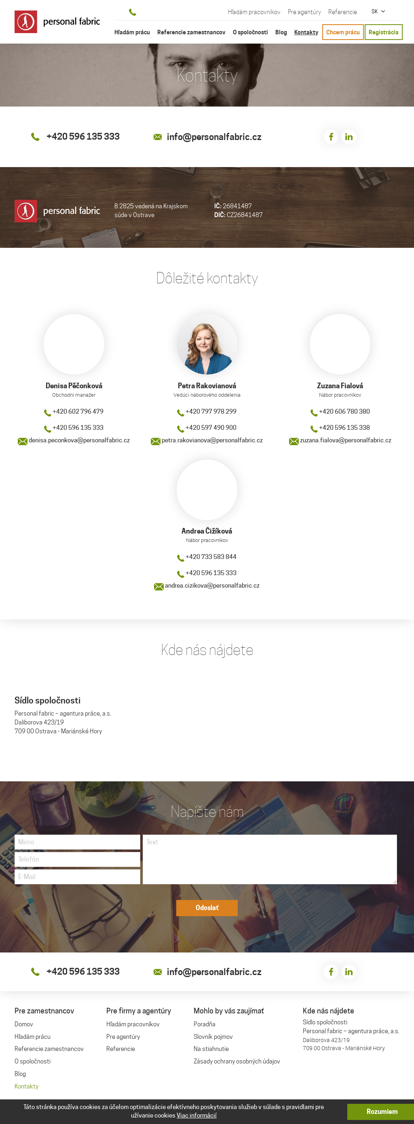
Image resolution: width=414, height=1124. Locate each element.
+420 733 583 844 (207, 557)
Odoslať (207, 909)
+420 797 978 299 (207, 412)
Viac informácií (197, 1115)
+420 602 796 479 (74, 412)
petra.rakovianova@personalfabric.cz (207, 440)
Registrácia (384, 32)
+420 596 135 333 (74, 428)
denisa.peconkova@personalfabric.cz (74, 440)
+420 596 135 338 (340, 428)
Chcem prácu (343, 32)
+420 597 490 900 (207, 428)
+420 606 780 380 (340, 412)
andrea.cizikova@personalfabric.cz (207, 586)
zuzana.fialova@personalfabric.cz (340, 440)
